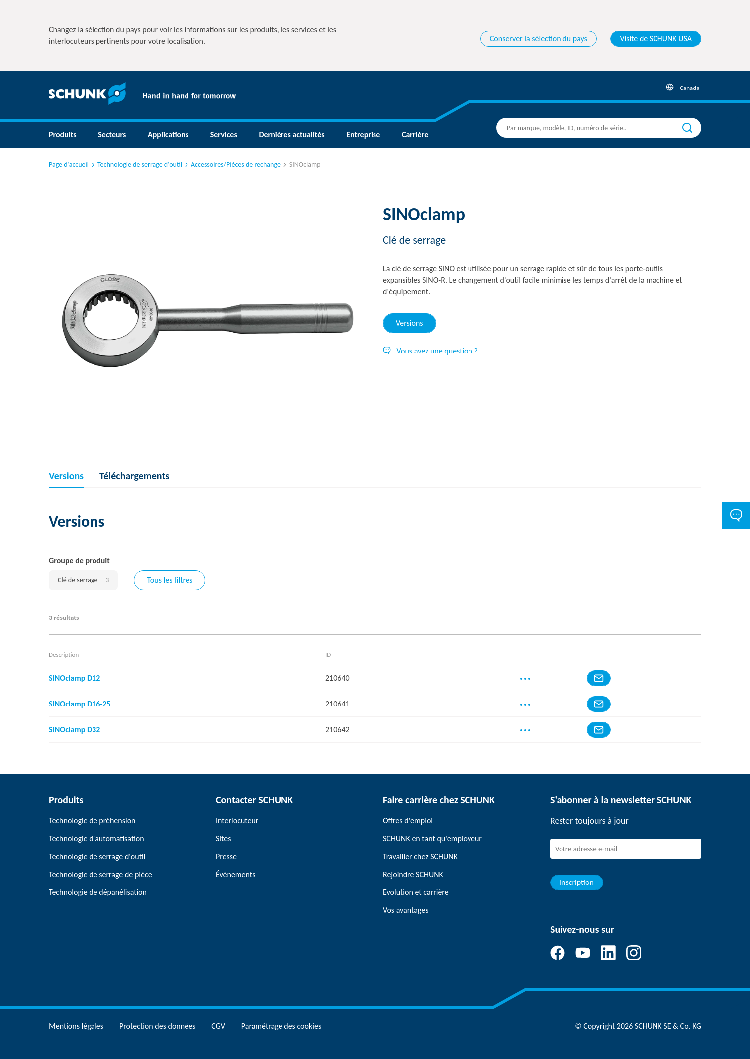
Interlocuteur (237, 820)
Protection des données (157, 1026)
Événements (235, 874)
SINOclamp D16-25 (79, 703)
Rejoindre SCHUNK (413, 874)
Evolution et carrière (416, 892)
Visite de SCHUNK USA (656, 38)
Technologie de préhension (92, 820)
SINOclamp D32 (74, 729)
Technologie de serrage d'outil (136, 164)
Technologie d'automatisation (96, 838)
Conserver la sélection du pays (538, 38)
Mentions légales (76, 1026)
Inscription (577, 882)
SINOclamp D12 (74, 678)
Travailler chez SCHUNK (420, 856)
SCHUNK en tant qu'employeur (432, 838)
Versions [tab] (409, 323)
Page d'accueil (69, 164)
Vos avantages (405, 910)
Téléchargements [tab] (134, 476)
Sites (223, 838)
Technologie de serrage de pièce (100, 874)
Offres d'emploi (408, 820)
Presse (226, 856)
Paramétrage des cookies (281, 1026)
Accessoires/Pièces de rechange (232, 164)
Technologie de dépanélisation (98, 892)
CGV (218, 1026)
